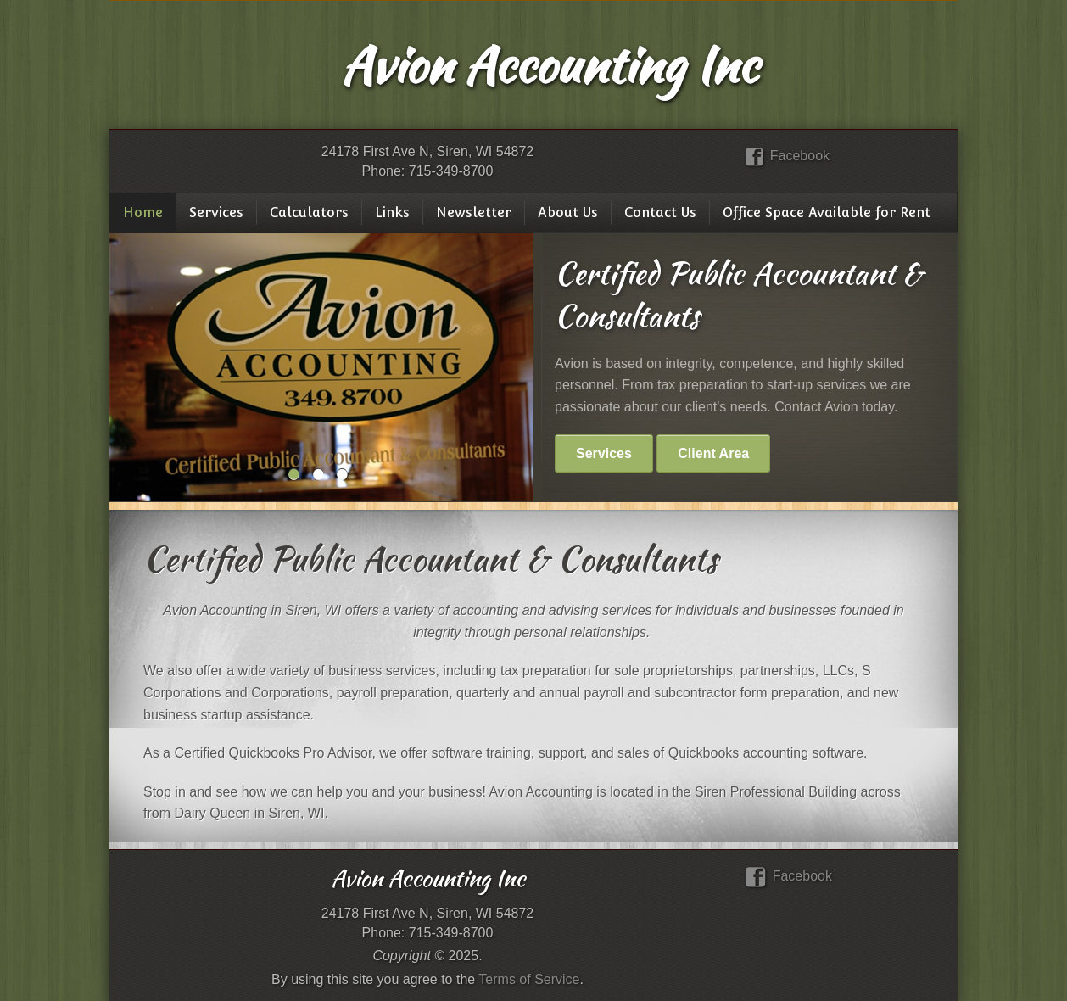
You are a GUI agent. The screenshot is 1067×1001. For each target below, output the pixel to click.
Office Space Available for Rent (826, 212)
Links (392, 212)
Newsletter (473, 212)
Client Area (713, 453)
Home (143, 212)
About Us (568, 212)
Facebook (788, 156)
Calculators (309, 212)
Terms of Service (528, 979)
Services (216, 212)
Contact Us (660, 212)
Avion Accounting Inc (549, 64)
